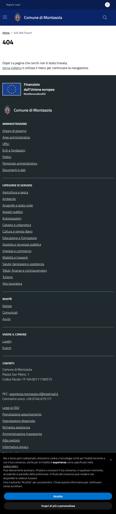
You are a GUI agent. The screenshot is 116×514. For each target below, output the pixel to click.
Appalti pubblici (12, 211)
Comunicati (10, 312)
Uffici (5, 143)
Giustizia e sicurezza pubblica (21, 244)
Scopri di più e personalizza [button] (58, 506)
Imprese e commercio (16, 250)
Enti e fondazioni (13, 150)
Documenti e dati (14, 169)
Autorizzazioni (11, 218)
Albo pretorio (11, 440)
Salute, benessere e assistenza (23, 263)
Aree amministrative (16, 137)
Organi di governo (14, 130)
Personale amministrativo (19, 163)
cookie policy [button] (10, 466)
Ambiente (9, 198)
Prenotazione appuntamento (21, 414)
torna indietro (12, 67)
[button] (110, 459)
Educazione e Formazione (19, 237)
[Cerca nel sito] (105, 17)
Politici (6, 156)
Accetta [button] (58, 496)
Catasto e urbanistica (16, 224)
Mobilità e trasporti (15, 257)
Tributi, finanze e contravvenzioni (24, 270)
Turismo (7, 277)
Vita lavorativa (12, 283)
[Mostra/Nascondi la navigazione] (4, 17)
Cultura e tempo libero (17, 231)
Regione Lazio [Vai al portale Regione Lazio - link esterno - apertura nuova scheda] (13, 5)
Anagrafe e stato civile (17, 205)
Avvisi (6, 318)
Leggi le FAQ (10, 407)
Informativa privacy (15, 446)
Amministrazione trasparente (22, 433)
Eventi (6, 347)
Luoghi (6, 341)
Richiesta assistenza (16, 427)
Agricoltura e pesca (15, 192)
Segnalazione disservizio (18, 420)
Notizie (7, 305)
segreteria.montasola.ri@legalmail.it (33, 393)
